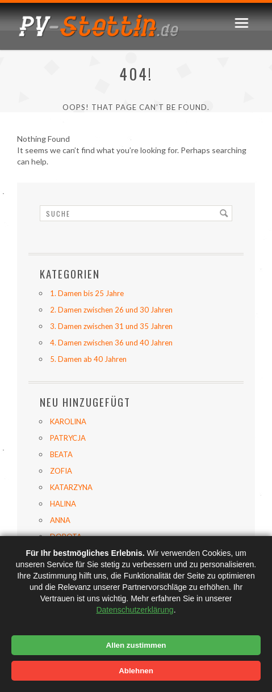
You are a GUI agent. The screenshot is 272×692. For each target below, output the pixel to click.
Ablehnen (136, 670)
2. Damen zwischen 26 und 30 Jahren (111, 309)
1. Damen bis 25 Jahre (87, 293)
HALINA (63, 503)
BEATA (61, 454)
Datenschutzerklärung (134, 609)
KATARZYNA (71, 487)
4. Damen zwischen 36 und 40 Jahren (111, 342)
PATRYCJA (68, 437)
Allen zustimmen (136, 645)
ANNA (60, 520)
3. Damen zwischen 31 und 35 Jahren (111, 326)
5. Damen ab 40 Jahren (88, 359)
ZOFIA (61, 470)
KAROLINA (68, 421)
